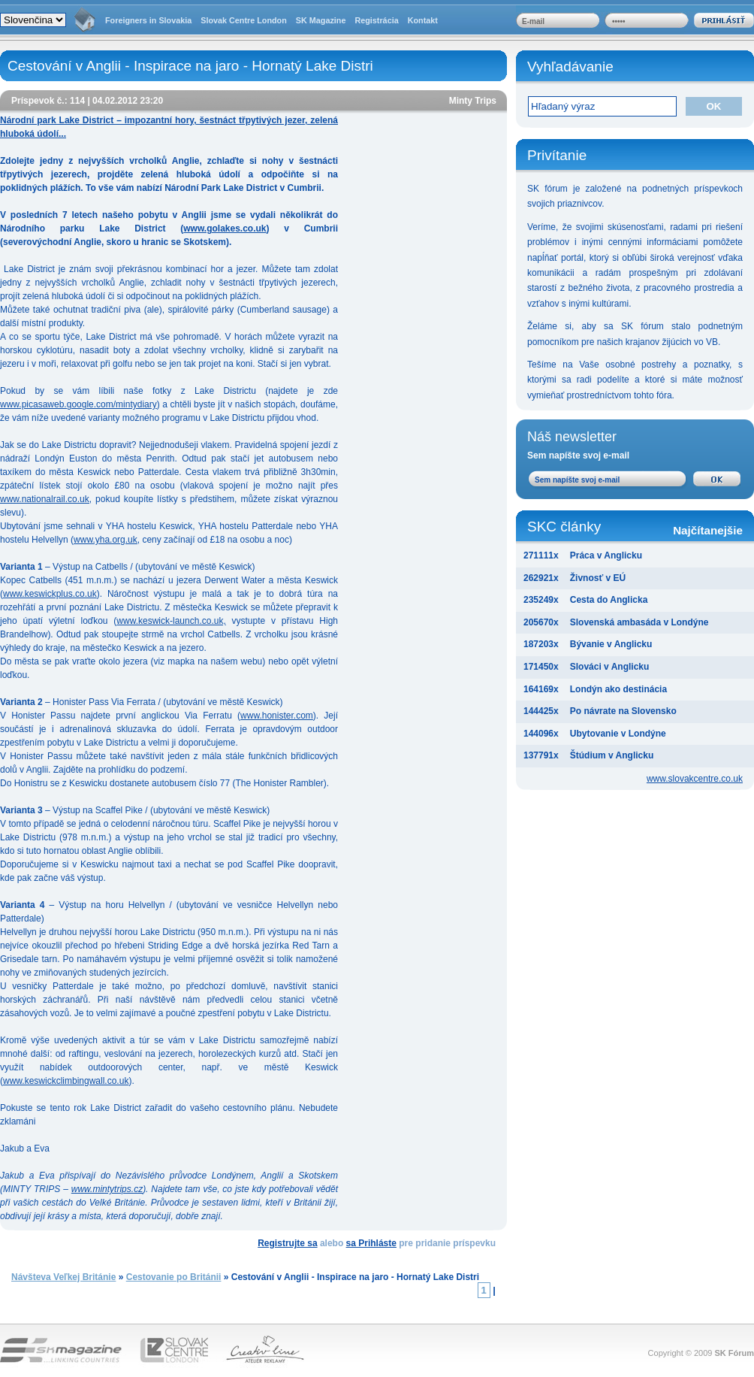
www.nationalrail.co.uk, (46, 499)
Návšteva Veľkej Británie (63, 1277)
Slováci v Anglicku (610, 666)
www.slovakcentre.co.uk (695, 778)
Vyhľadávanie (570, 66)
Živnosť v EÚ (598, 578)
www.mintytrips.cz (107, 1189)
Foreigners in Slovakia (148, 20)
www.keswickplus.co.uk (50, 594)
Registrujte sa (287, 1243)
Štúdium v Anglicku (612, 755)
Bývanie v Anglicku (611, 644)
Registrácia (376, 20)
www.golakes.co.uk (224, 228)
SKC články (635, 528)
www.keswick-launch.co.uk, (170, 621)
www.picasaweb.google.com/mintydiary (78, 404)
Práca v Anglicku (606, 555)
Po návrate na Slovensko (623, 711)
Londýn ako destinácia (618, 689)
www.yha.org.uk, (107, 539)
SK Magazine (321, 20)
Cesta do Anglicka (609, 600)
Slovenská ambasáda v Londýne (639, 622)
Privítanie (557, 155)
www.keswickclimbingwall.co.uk (65, 1081)
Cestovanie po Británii (174, 1277)
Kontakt (423, 20)
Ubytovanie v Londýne (618, 733)
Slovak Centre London (244, 20)
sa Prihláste (371, 1243)
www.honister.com (276, 715)
